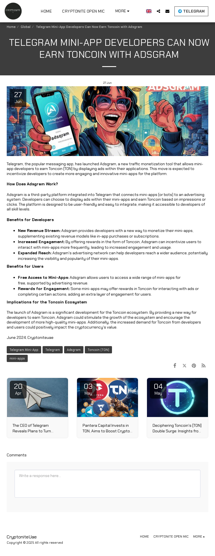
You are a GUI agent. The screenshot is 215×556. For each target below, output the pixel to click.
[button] (158, 11)
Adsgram (74, 350)
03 (88, 389)
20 (18, 389)
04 (158, 389)
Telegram (52, 350)
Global (26, 27)
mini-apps (17, 358)
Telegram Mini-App (24, 350)
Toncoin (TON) (98, 350)
